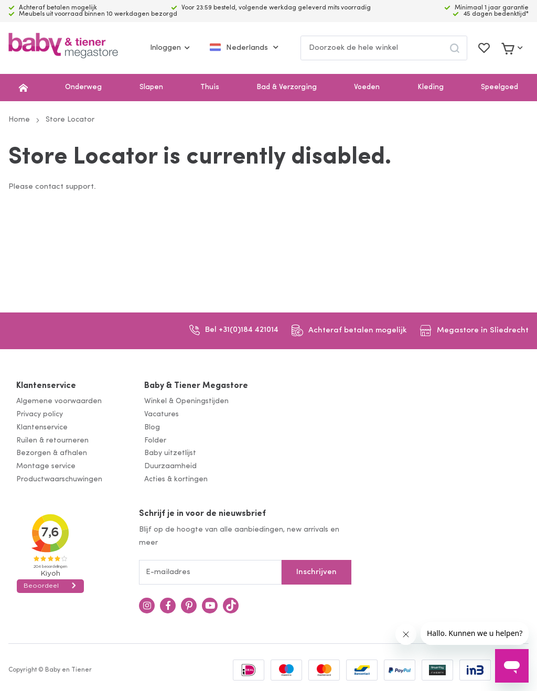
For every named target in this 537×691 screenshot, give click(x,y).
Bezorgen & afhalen (51, 453)
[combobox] (384, 48)
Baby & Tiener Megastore (196, 386)
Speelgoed (499, 87)
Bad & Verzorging (286, 87)
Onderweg (83, 87)
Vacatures (161, 414)
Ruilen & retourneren (52, 441)
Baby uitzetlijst (170, 453)
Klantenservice (46, 386)
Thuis (209, 87)
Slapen (151, 87)
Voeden (367, 87)
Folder (155, 441)
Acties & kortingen (176, 479)
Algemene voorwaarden (59, 401)
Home (19, 120)
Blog (152, 427)
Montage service (46, 466)
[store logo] (63, 48)
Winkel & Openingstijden (186, 401)
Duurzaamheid (170, 466)
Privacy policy (39, 414)
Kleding (430, 87)
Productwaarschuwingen (59, 479)
